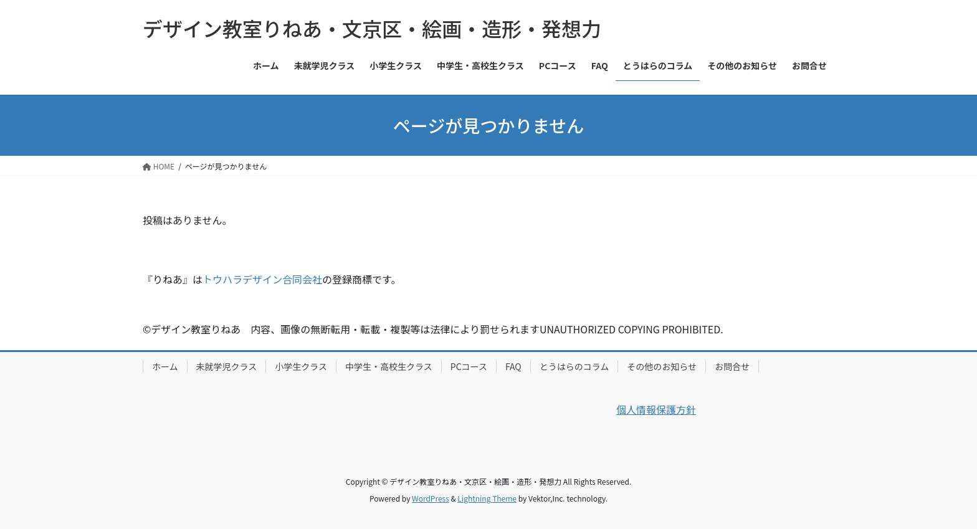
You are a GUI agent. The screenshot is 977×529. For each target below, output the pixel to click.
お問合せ (732, 366)
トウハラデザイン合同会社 (262, 279)
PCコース (468, 366)
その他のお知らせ (662, 366)
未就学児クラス (226, 366)
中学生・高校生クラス (388, 366)
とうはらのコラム (574, 366)
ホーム (165, 366)
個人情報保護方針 (656, 409)
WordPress (430, 498)
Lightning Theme (487, 498)
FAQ (513, 366)
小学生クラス (301, 366)
